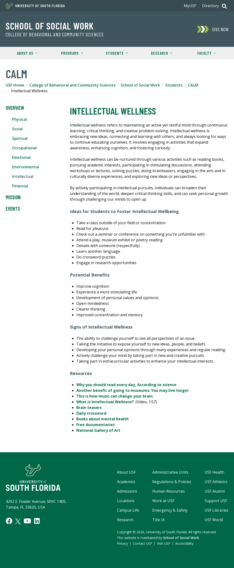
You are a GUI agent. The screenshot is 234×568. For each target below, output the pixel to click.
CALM (193, 85)
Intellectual (22, 176)
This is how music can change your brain (114, 396)
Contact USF (142, 543)
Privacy (122, 543)
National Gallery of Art (98, 430)
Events (13, 209)
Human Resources (168, 491)
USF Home (15, 85)
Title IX (158, 519)
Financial (20, 186)
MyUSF (190, 6)
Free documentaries (95, 424)
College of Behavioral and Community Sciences (55, 34)
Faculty (200, 52)
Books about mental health (102, 419)
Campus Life (128, 510)
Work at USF (163, 500)
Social (17, 128)
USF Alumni (215, 491)
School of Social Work (50, 25)
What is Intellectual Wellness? (105, 401)
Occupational (24, 147)
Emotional (21, 157)
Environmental (25, 167)
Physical (19, 119)
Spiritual (20, 138)
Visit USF (163, 543)
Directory (210, 6)
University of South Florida (35, 6)
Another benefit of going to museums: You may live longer (132, 390)
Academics (126, 481)
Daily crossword (91, 413)
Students (111, 52)
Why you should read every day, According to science (126, 384)
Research (156, 52)
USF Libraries (216, 510)
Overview (15, 108)
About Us (21, 52)
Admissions (127, 491)
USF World (214, 519)
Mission (13, 197)
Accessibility (184, 543)
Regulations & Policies (171, 481)
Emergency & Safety (170, 510)
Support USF (216, 500)
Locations (125, 500)
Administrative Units (170, 472)
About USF (126, 472)
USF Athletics (216, 481)
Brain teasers (89, 407)
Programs (66, 52)
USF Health (214, 472)
